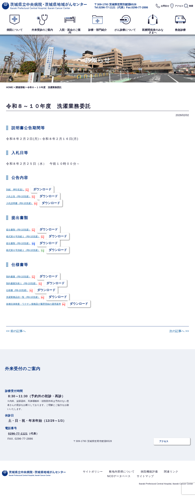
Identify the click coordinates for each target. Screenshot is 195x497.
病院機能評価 (149, 474)
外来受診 (42, 29)
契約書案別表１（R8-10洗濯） (23, 283)
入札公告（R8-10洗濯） (19, 196)
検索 (191, 6)
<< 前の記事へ (16, 331)
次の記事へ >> (179, 331)
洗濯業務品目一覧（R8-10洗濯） (24, 297)
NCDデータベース (119, 478)
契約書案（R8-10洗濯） (19, 276)
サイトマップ (145, 478)
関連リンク (171, 474)
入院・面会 (70, 31)
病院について (15, 29)
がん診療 (125, 29)
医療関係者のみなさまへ (152, 31)
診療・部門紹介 (97, 29)
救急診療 (180, 29)
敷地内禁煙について (122, 474)
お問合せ (165, 6)
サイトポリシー (93, 474)
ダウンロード (44, 189)
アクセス (179, 6)
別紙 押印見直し (16, 189)
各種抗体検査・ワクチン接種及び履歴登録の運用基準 (36, 303)
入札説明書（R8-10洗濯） (20, 203)
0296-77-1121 (107, 7)
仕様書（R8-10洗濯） (18, 290)
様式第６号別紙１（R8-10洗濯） (24, 236)
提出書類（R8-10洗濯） (19, 229)
